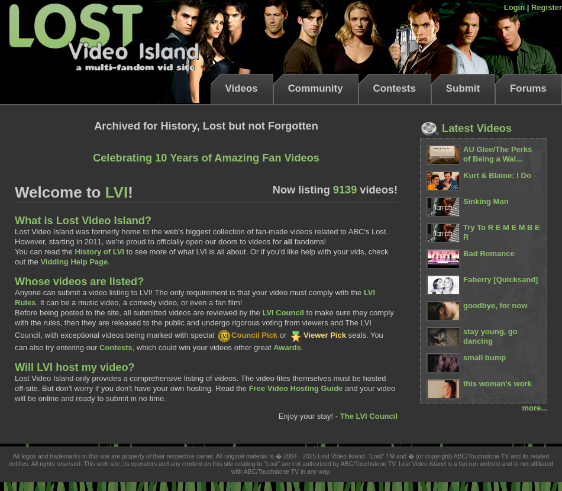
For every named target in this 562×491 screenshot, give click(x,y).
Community (315, 88)
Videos (241, 88)
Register (546, 7)
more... (534, 407)
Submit (463, 88)
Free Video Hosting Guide (296, 388)
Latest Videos (466, 128)
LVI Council (283, 312)
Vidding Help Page (74, 261)
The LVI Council (369, 416)
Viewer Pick (317, 335)
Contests (394, 88)
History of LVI (99, 251)
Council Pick (247, 335)
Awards (287, 347)
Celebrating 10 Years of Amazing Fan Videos (206, 158)
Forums (528, 88)
